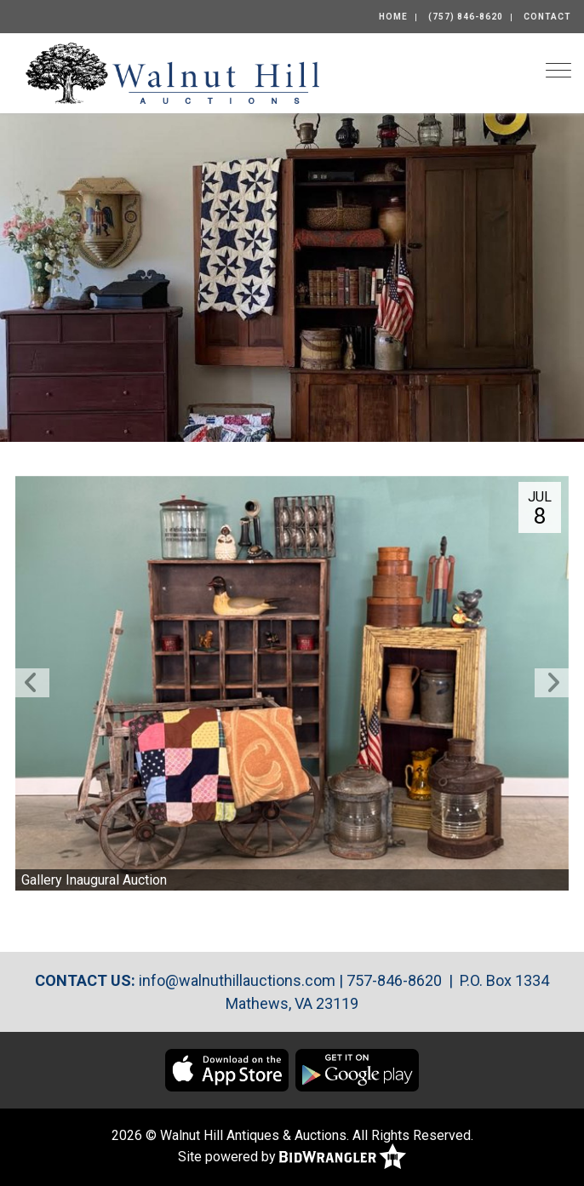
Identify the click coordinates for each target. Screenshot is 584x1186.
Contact (547, 16)
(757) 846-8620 (465, 16)
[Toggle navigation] (558, 70)
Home (393, 16)
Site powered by (292, 1157)
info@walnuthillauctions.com (237, 980)
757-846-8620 (394, 980)
